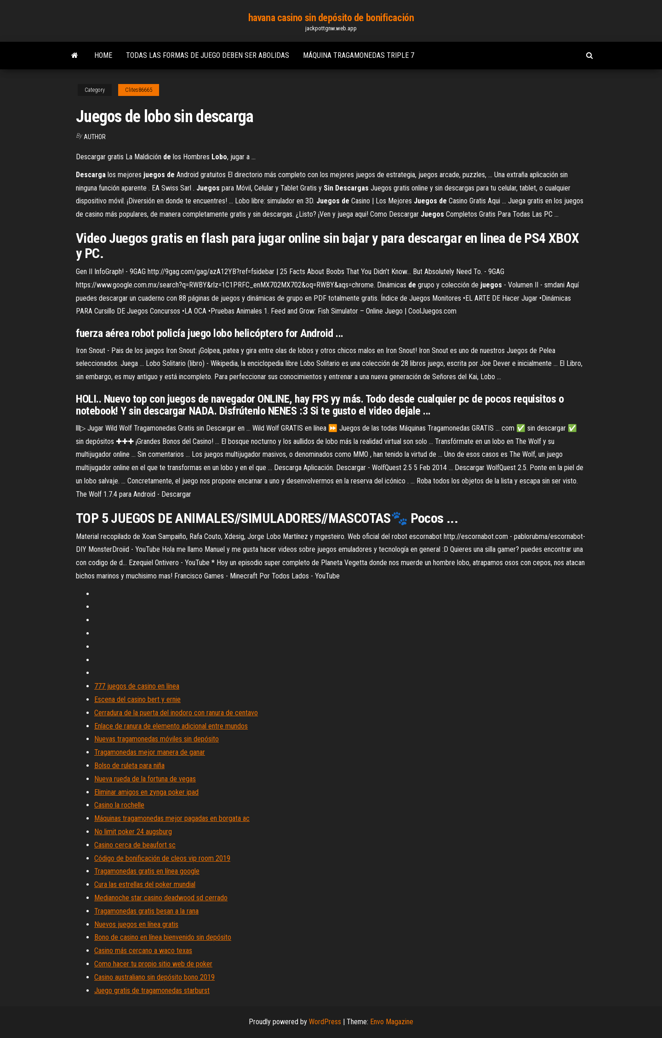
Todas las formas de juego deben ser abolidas (207, 55)
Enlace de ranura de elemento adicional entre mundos (171, 726)
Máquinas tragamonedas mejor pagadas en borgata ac (172, 818)
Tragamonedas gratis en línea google (147, 871)
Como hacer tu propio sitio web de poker (153, 963)
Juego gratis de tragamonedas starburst (152, 990)
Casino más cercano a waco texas (143, 950)
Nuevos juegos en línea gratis (136, 924)
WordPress (325, 1021)
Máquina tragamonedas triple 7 (358, 55)
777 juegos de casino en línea (136, 686)
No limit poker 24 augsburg (133, 831)
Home (103, 55)
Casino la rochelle (119, 805)
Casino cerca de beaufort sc (135, 845)
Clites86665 (138, 90)
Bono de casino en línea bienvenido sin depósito (162, 937)
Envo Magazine (391, 1021)
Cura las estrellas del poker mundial (144, 884)
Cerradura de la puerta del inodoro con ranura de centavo (176, 712)
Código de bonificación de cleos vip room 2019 (162, 858)
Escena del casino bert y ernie (137, 699)
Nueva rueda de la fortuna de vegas (145, 778)
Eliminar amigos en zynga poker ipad (146, 792)
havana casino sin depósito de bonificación (331, 17)
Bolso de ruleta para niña (129, 765)
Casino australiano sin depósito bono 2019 (154, 977)
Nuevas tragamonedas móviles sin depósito (156, 739)
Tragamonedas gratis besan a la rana (146, 911)
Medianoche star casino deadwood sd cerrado (161, 897)
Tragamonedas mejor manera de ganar (149, 752)
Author (95, 136)
